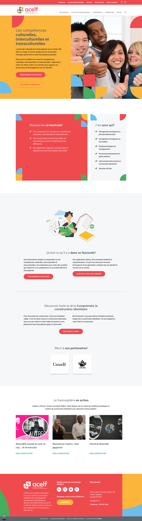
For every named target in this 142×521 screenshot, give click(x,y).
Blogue (89, 2)
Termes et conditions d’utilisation (76, 518)
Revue (119, 12)
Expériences (97, 12)
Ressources (64, 12)
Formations (109, 12)
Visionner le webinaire (30, 85)
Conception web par (94, 518)
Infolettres (99, 2)
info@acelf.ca (95, 501)
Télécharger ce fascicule (30, 75)
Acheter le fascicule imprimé (89, 274)
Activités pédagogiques (80, 12)
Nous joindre (112, 2)
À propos (61, 2)
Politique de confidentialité (57, 518)
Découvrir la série (71, 331)
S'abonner (65, 502)
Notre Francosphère (76, 2)
